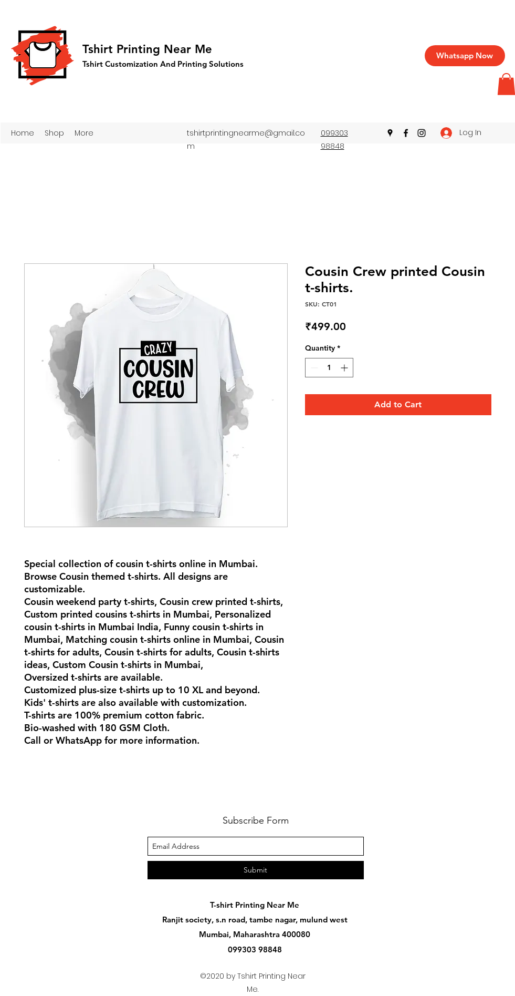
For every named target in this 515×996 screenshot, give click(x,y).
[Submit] (256, 870)
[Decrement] (313, 367)
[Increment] (345, 367)
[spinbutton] (329, 367)
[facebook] (406, 133)
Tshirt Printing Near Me (147, 49)
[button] (54, 133)
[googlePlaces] (390, 133)
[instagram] (421, 133)
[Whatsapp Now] (465, 55)
